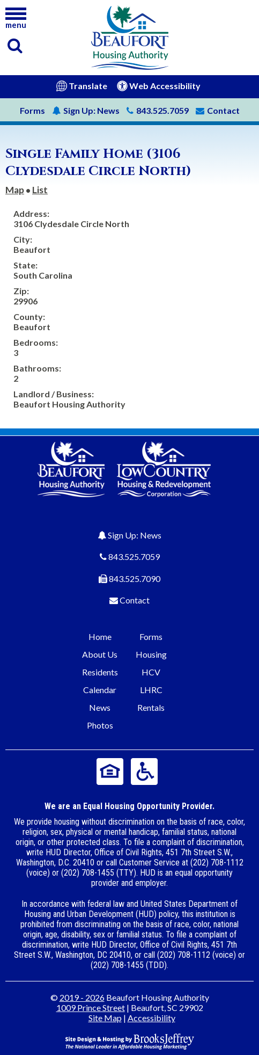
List (40, 189)
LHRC (151, 690)
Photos (100, 725)
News (86, 110)
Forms (32, 110)
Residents (100, 672)
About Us (99, 654)
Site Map (105, 1018)
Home (100, 636)
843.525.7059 (134, 556)
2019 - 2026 (82, 997)
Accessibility (151, 1018)
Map (14, 189)
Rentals (151, 707)
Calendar (99, 690)
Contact (135, 600)
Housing (151, 654)
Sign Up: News (134, 535)
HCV (151, 672)
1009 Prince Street (90, 1007)
